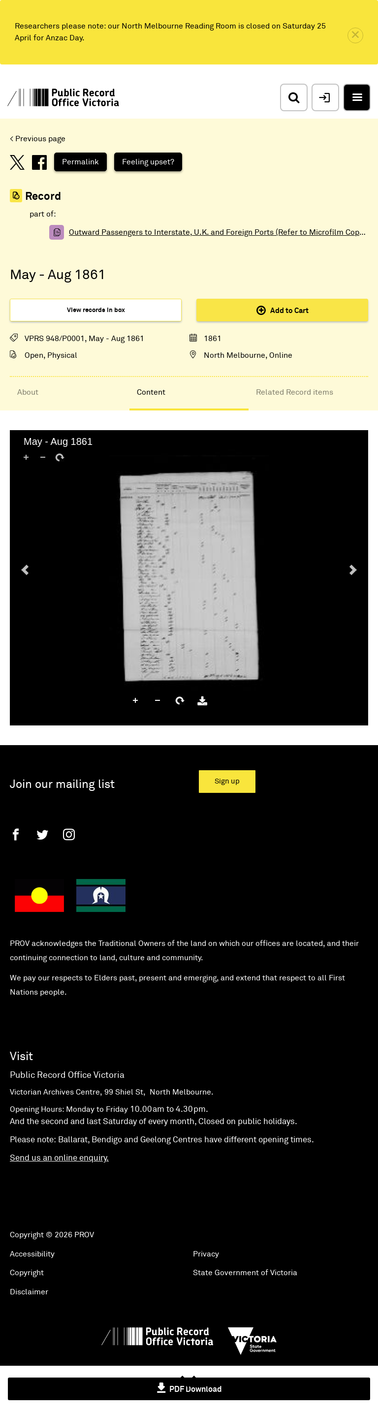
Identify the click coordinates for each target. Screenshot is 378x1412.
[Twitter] (42, 834)
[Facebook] (16, 834)
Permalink (80, 162)
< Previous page (37, 139)
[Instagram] (69, 834)
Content (151, 392)
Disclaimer (29, 1292)
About (27, 392)
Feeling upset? (148, 162)
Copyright (27, 1273)
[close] (355, 35)
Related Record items (294, 392)
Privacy (206, 1254)
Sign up (227, 781)
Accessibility (32, 1254)
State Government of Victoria (245, 1273)
